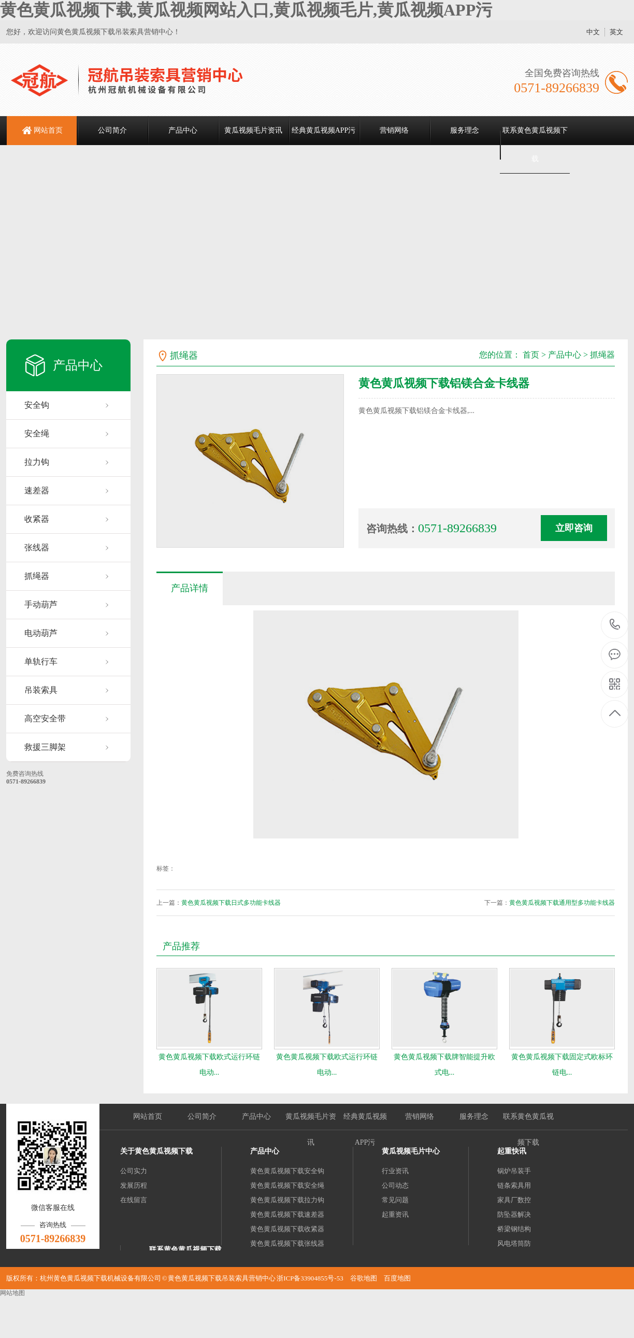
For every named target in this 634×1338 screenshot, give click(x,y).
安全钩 (36, 405)
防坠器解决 (514, 1214)
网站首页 (48, 130)
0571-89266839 (615, 625)
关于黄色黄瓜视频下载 (156, 1151)
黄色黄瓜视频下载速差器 (287, 1214)
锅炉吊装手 (514, 1171)
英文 (616, 32)
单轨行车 (40, 661)
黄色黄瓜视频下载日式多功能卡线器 (231, 902)
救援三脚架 (45, 747)
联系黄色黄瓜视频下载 (535, 144)
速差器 (36, 490)
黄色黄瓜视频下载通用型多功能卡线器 (562, 902)
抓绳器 (36, 576)
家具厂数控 (514, 1200)
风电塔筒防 (514, 1243)
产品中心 (182, 130)
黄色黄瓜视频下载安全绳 (287, 1185)
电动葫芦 (40, 633)
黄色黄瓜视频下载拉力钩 (287, 1200)
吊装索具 (40, 690)
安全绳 (36, 433)
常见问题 (395, 1200)
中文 (593, 32)
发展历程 (133, 1185)
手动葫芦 (40, 604)
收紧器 (36, 519)
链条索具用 (514, 1185)
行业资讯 (395, 1171)
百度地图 (397, 1278)
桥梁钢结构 (514, 1229)
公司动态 (395, 1185)
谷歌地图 (363, 1278)
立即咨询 (574, 528)
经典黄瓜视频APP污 (324, 130)
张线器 (36, 547)
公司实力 (133, 1171)
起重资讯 (395, 1214)
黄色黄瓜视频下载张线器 (287, 1243)
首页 (531, 354)
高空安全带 (45, 718)
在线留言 (133, 1200)
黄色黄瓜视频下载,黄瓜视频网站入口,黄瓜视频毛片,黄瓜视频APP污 (246, 10)
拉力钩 (36, 462)
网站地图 (12, 1293)
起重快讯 (511, 1151)
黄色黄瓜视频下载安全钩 (287, 1171)
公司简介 (112, 130)
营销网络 (394, 130)
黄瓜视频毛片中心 (411, 1151)
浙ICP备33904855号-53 (310, 1278)
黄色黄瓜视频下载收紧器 (287, 1229)
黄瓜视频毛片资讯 (253, 130)
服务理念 (464, 130)
